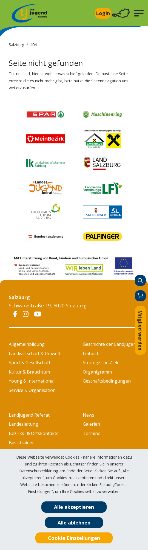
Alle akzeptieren (74, 507)
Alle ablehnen (74, 522)
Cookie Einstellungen (74, 538)
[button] (139, 13)
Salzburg (16, 44)
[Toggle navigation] (121, 13)
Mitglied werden (140, 330)
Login (103, 13)
